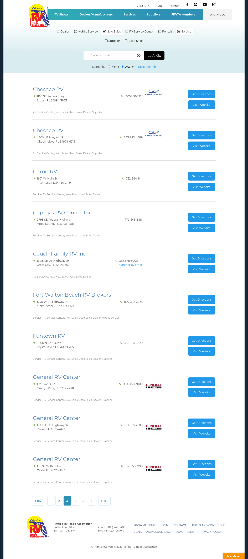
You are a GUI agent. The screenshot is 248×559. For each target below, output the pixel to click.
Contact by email (131, 265)
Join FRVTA (143, 5)
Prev (38, 500)
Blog (160, 5)
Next (104, 500)
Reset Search (147, 66)
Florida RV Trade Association (39, 15)
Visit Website (201, 104)
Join (165, 525)
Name (113, 66)
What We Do (217, 14)
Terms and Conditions (208, 525)
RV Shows (61, 14)
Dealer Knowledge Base (151, 531)
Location (128, 66)
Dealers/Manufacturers (96, 14)
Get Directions (201, 94)
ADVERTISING (185, 531)
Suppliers (153, 14)
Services (130, 14)
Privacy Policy (210, 531)
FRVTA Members (183, 14)
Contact (175, 5)
